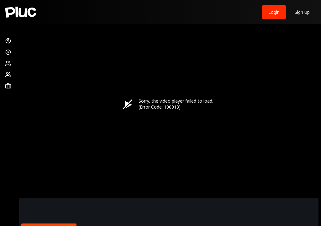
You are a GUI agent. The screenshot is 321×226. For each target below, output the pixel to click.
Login (274, 12)
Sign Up (302, 12)
